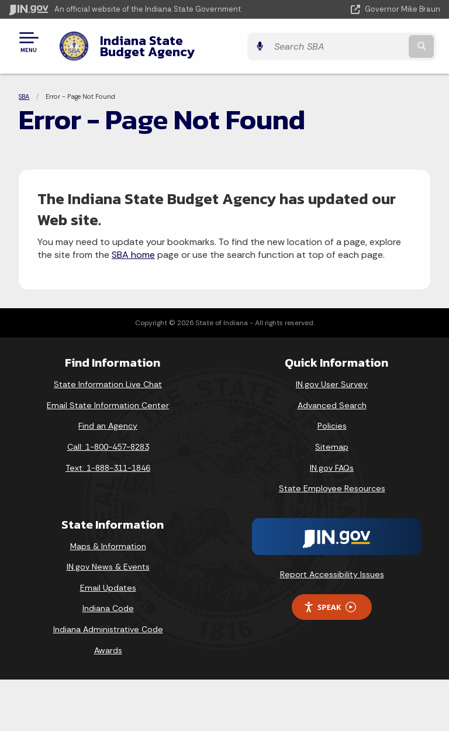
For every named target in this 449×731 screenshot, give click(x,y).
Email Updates (108, 579)
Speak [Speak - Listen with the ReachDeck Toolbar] (329, 598)
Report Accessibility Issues (332, 565)
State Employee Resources (332, 479)
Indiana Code (108, 599)
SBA (24, 88)
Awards (108, 641)
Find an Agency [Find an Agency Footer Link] (107, 417)
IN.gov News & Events (108, 558)
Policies (332, 417)
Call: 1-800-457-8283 (108, 438)
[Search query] (377, 41)
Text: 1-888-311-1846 (107, 458)
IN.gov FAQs (332, 458)
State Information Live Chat (108, 375)
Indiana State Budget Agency (185, 41)
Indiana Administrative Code (108, 620)
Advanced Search (332, 396)
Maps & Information (108, 537)
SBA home (133, 246)
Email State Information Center (108, 396)
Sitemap (331, 438)
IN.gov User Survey (332, 375)
